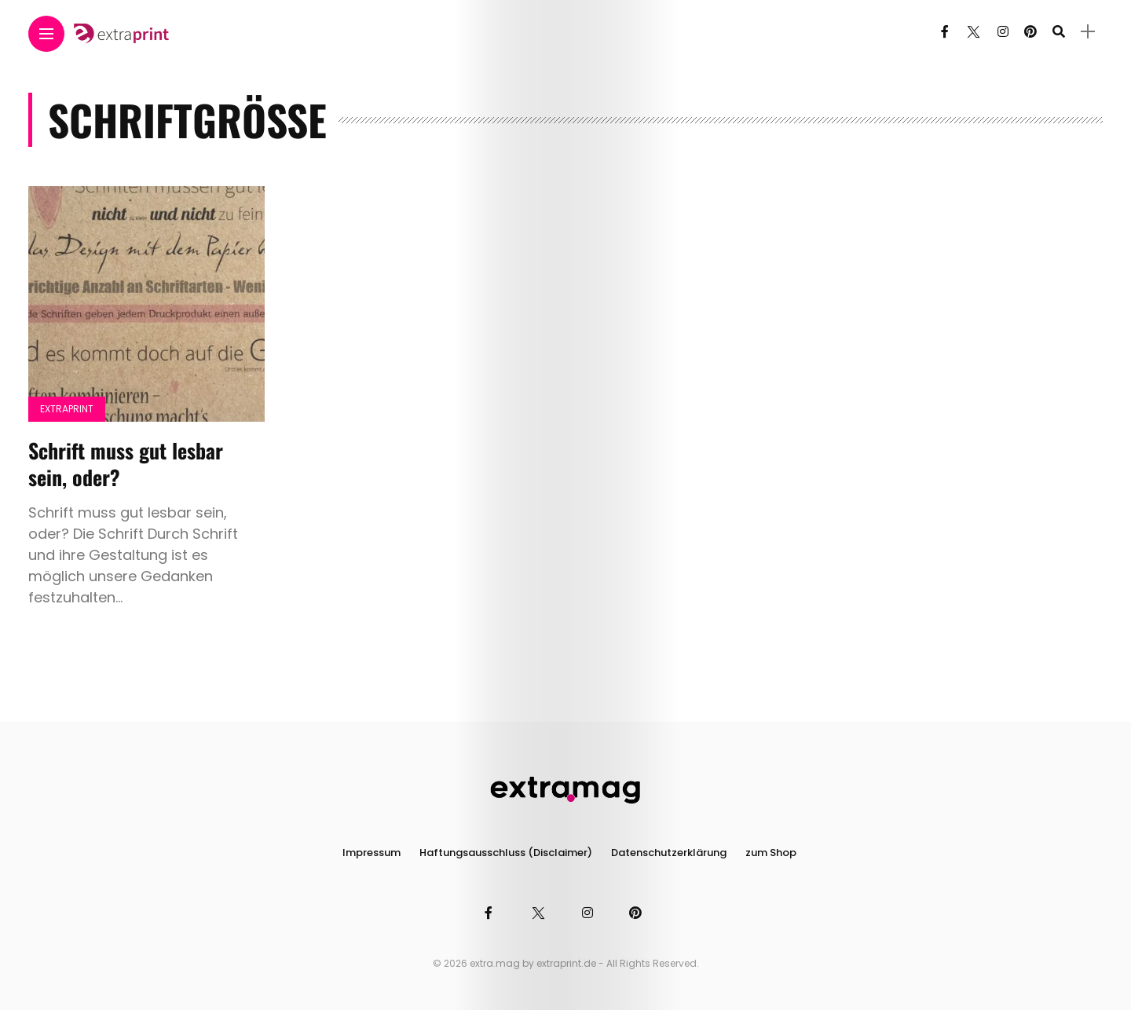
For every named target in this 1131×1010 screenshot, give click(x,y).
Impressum (371, 852)
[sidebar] (1088, 32)
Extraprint (66, 408)
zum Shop (770, 852)
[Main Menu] (46, 34)
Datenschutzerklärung (669, 852)
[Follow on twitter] (973, 32)
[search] (1058, 32)
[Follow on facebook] (945, 32)
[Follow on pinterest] (1030, 32)
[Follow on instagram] (1002, 32)
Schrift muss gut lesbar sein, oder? (125, 463)
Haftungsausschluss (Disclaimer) (505, 852)
